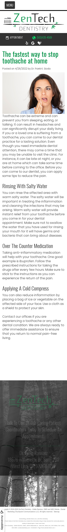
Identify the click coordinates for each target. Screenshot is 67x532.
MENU (9, 5)
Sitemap (56, 512)
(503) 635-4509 (42, 37)
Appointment (14, 37)
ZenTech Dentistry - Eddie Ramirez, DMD (32, 509)
